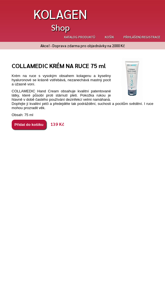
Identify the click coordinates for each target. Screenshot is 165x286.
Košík (109, 37)
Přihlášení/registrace (141, 37)
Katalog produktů (79, 37)
